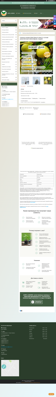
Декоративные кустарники (7, 51)
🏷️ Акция (35, 13)
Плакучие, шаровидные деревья (8, 56)
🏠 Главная (18, 13)
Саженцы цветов (5, 71)
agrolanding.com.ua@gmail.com (7, 99)
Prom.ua (33, 380)
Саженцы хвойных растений (7, 39)
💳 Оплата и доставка (27, 13)
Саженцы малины (5, 32)
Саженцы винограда (6, 41)
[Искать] (15, 20)
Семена (3, 64)
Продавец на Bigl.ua (28, 381)
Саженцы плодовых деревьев (7, 46)
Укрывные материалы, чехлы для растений (8, 74)
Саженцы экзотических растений (8, 34)
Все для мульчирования (6, 69)
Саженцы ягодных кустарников (7, 44)
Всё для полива (5, 77)
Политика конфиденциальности (35, 382)
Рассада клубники (5, 29)
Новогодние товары (5, 79)
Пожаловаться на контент (25, 382)
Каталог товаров (5, 27)
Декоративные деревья (6, 53)
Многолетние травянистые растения (7, 59)
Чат (51, 394)
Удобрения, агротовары (6, 66)
